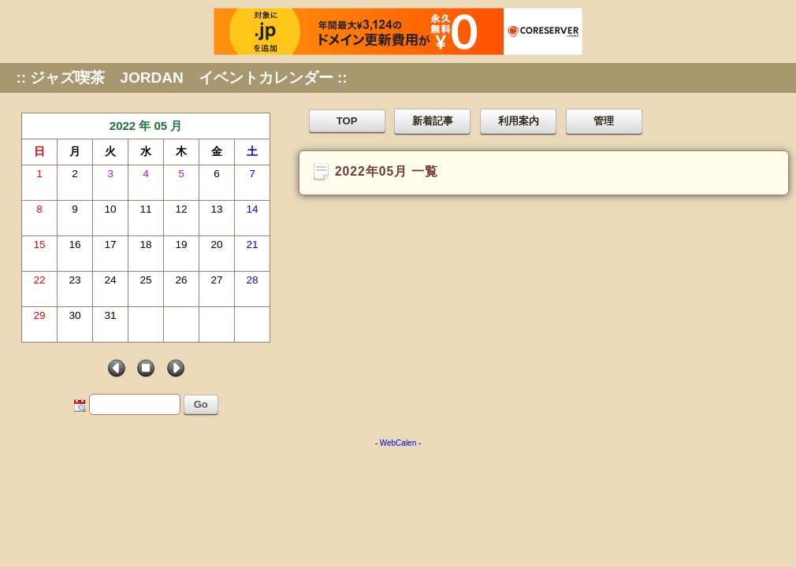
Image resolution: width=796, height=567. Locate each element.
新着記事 (432, 121)
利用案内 (518, 121)
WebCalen (398, 443)
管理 (603, 121)
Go (201, 404)
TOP (347, 121)
